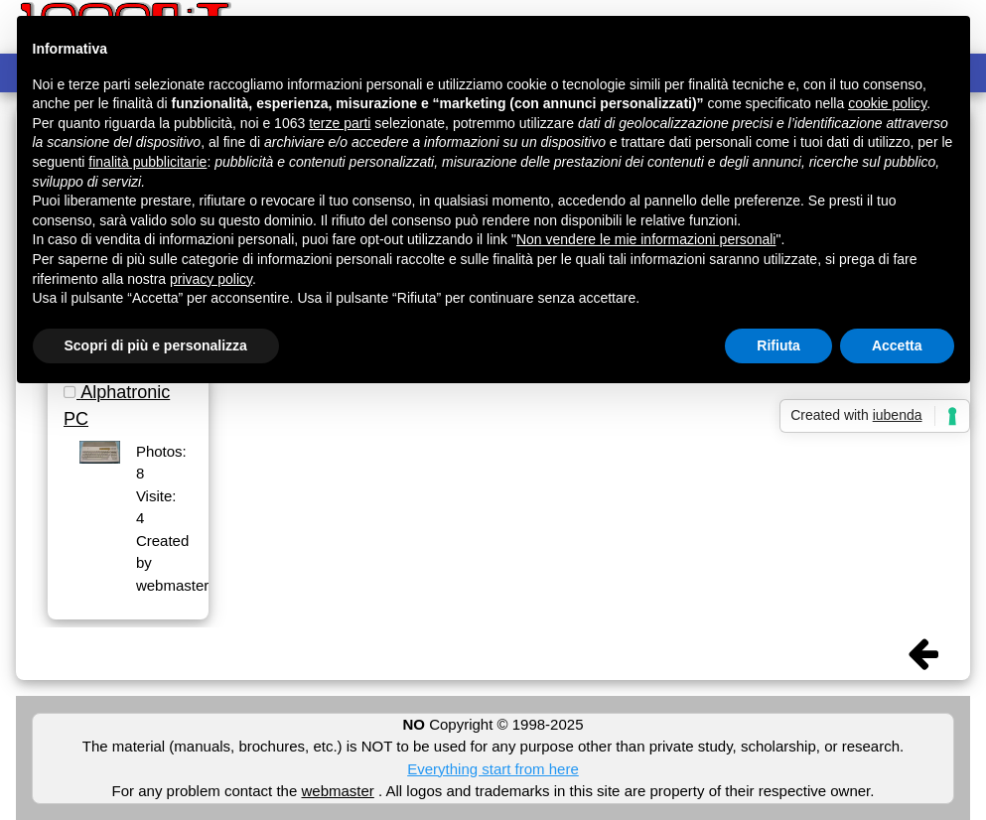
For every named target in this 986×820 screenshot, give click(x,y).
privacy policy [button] (211, 279)
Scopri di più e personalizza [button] (156, 345)
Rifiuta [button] (778, 345)
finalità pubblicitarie (147, 162)
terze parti (339, 123)
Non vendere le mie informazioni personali (645, 239)
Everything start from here (493, 768)
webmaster (337, 790)
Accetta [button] (897, 345)
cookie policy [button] (887, 103)
